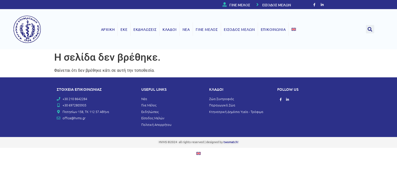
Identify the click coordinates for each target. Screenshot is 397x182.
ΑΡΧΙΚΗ (108, 29)
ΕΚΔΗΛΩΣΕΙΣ (145, 29)
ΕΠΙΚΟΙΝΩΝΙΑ (273, 29)
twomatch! (231, 142)
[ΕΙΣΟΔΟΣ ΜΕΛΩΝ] (257, 4)
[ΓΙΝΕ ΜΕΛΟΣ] (224, 4)
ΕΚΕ (124, 29)
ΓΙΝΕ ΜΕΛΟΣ (239, 5)
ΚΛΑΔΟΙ (170, 29)
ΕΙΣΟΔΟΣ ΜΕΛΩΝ (276, 5)
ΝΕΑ (186, 29)
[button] (370, 29)
